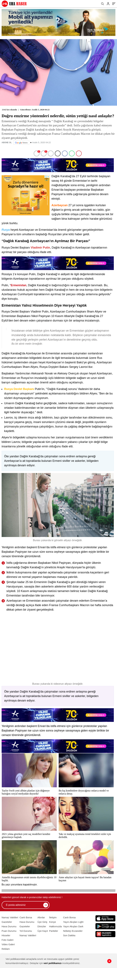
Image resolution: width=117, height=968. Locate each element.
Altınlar (41, 917)
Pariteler (53, 931)
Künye (52, 922)
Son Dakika (69, 935)
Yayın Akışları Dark (73, 926)
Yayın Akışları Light (73, 922)
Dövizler (41, 926)
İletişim (53, 917)
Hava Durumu (9, 926)
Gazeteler (7, 922)
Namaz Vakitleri (10, 917)
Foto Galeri (7, 939)
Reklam (6, 948)
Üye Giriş (42, 922)
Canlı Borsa (26, 917)
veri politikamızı (53, 963)
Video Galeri (8, 944)
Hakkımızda (55, 926)
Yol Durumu (26, 931)
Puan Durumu (9, 931)
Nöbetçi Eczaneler (73, 931)
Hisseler (6, 935)
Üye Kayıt (42, 931)
